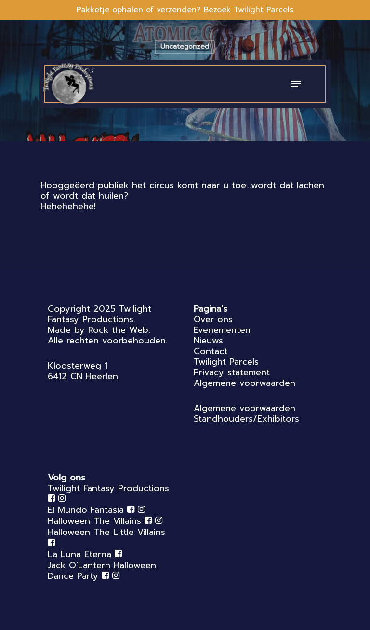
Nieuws (208, 340)
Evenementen (222, 330)
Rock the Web (118, 330)
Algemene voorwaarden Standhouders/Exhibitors (246, 413)
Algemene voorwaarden (244, 383)
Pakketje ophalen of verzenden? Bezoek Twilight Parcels (185, 9)
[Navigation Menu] (296, 84)
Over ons (213, 319)
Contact (210, 351)
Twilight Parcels (226, 362)
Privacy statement (232, 372)
